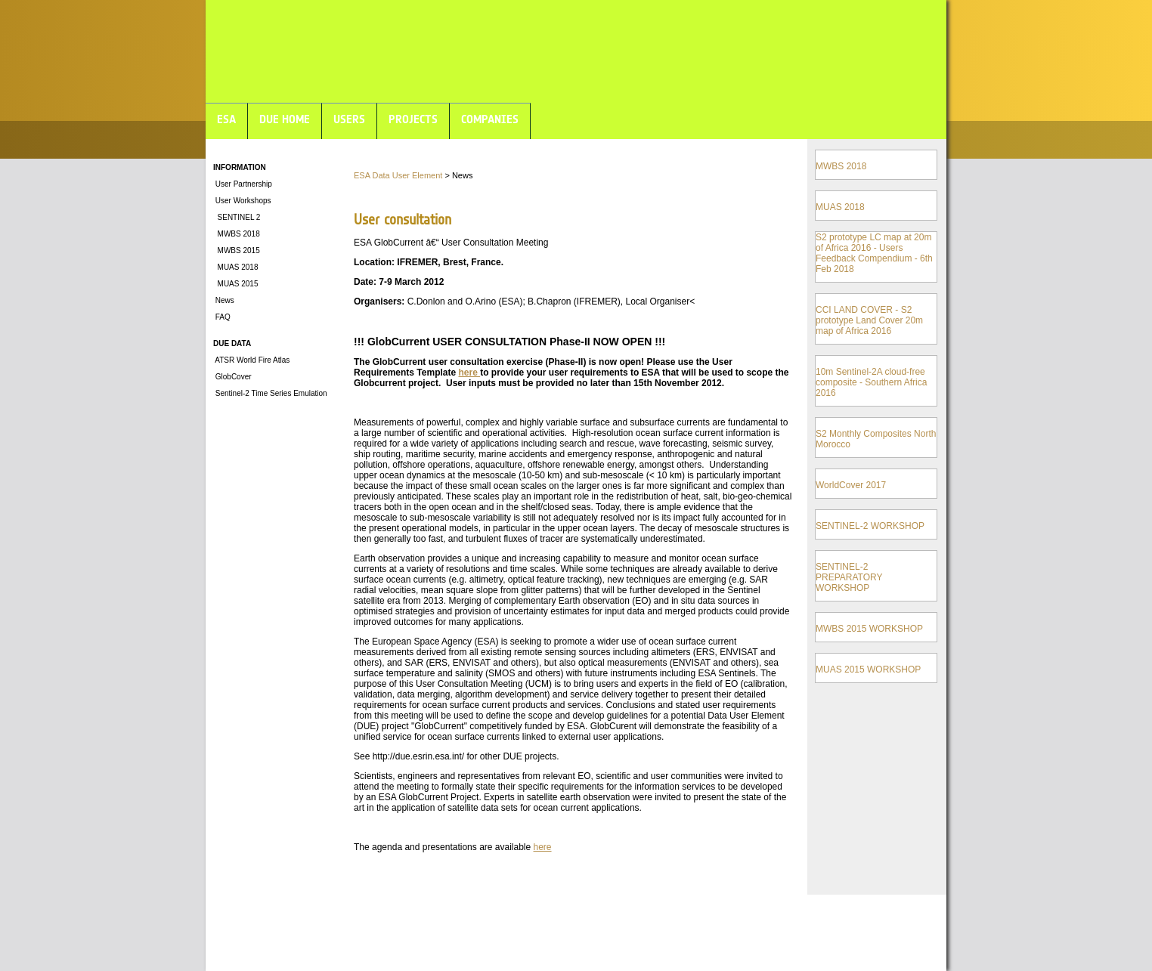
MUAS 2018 (235, 267)
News (223, 300)
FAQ (222, 317)
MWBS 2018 (236, 234)
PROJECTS (413, 119)
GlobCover (232, 377)
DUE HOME (284, 119)
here (469, 372)
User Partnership (242, 184)
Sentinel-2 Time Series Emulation (270, 393)
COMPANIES (490, 119)
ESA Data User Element (398, 175)
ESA (226, 119)
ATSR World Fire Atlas (251, 360)
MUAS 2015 (235, 284)
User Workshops (242, 200)
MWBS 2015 (236, 250)
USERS (349, 119)
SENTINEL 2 (236, 217)
